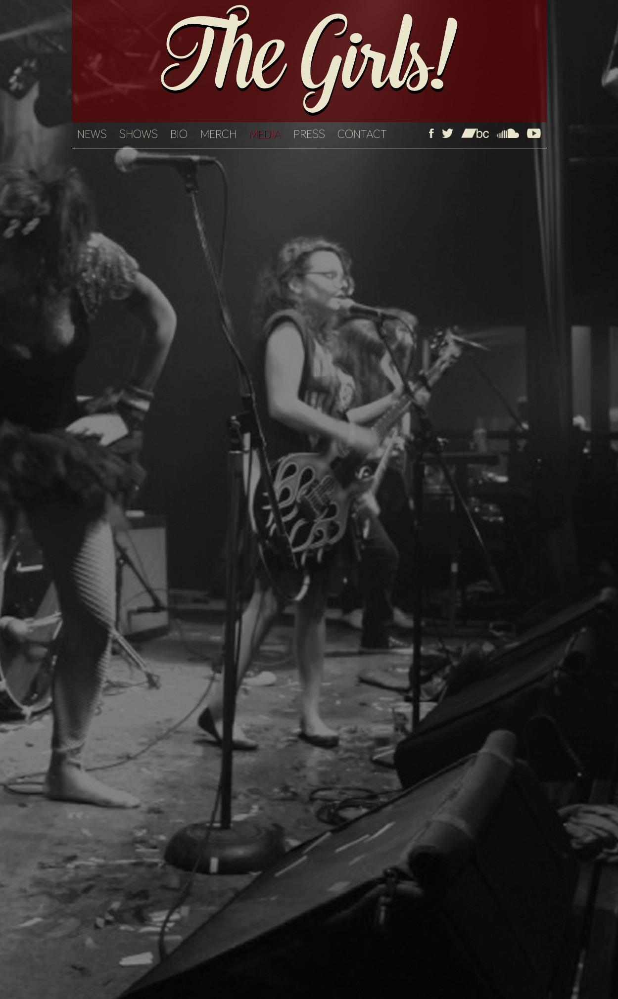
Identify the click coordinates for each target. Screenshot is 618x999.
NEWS (92, 134)
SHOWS (138, 134)
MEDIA (265, 134)
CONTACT (362, 134)
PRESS (309, 134)
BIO (179, 134)
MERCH (218, 134)
